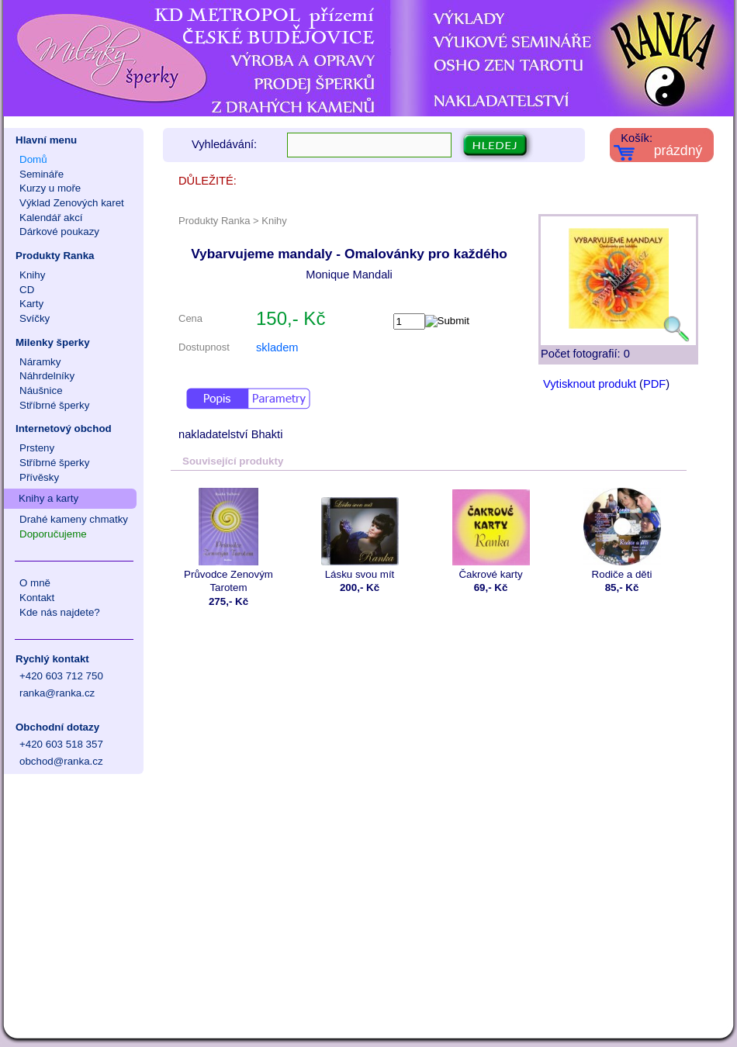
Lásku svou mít (359, 534)
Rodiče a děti (622, 534)
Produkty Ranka (55, 255)
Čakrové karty (490, 534)
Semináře (41, 174)
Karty (31, 303)
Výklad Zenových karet (71, 203)
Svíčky (34, 318)
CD (26, 289)
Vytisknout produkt (589, 384)
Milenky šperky (53, 342)
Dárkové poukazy (59, 231)
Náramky (40, 362)
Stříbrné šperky (54, 405)
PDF (654, 384)
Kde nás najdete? (59, 612)
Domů (33, 159)
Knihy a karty (48, 498)
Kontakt (36, 597)
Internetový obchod (64, 428)
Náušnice (41, 390)
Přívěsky (39, 477)
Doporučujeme (53, 534)
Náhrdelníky (46, 376)
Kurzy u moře (50, 188)
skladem (277, 347)
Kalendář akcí (51, 217)
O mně (34, 583)
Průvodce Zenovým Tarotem (228, 540)
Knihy (32, 275)
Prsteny (36, 448)
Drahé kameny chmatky (73, 519)
